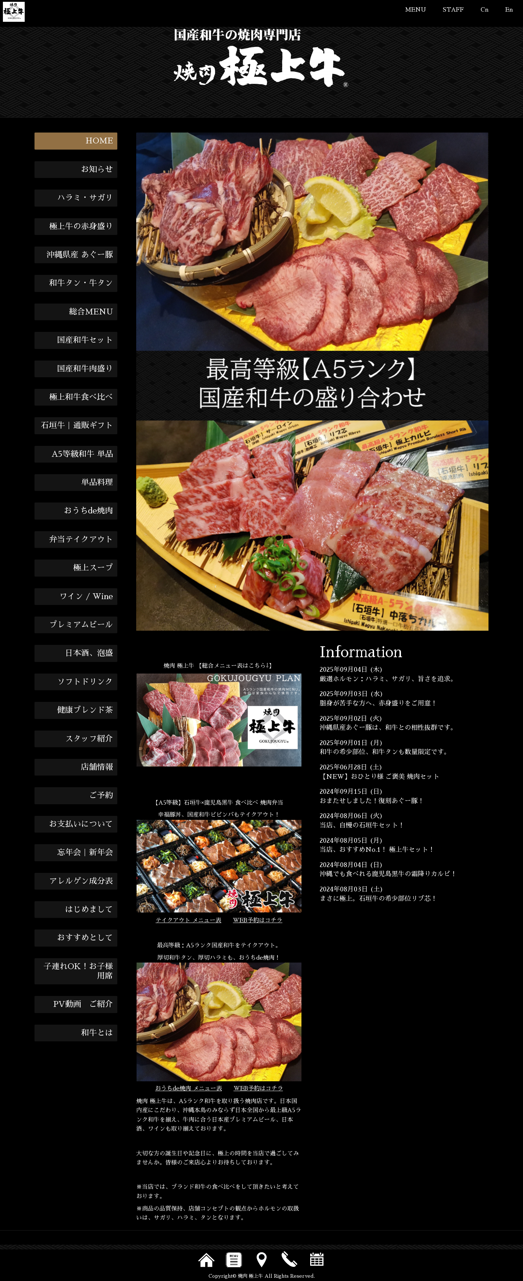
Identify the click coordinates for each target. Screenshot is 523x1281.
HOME (99, 141)
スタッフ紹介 (89, 739)
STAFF (453, 10)
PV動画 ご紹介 (83, 1004)
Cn (484, 10)
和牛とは (97, 1033)
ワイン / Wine (86, 597)
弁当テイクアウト (81, 540)
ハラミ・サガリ (85, 198)
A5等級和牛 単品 (82, 454)
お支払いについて (81, 824)
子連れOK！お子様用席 (78, 971)
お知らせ (97, 170)
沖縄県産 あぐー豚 (79, 255)
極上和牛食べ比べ (81, 397)
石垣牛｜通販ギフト (77, 426)
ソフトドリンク (85, 682)
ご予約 (101, 796)
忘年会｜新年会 (85, 853)
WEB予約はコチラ (257, 920)
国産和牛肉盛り (85, 369)
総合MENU (91, 312)
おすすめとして (85, 938)
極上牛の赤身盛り (81, 227)
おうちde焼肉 (88, 511)
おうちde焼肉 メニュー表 (188, 1088)
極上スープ (93, 568)
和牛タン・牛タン (81, 283)
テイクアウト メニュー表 (188, 920)
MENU (415, 10)
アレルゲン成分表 (81, 881)
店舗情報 (97, 767)
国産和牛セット (85, 340)
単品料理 (97, 483)
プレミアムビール (81, 625)
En (509, 10)
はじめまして (89, 910)
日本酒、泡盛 (89, 653)
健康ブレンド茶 (85, 710)
